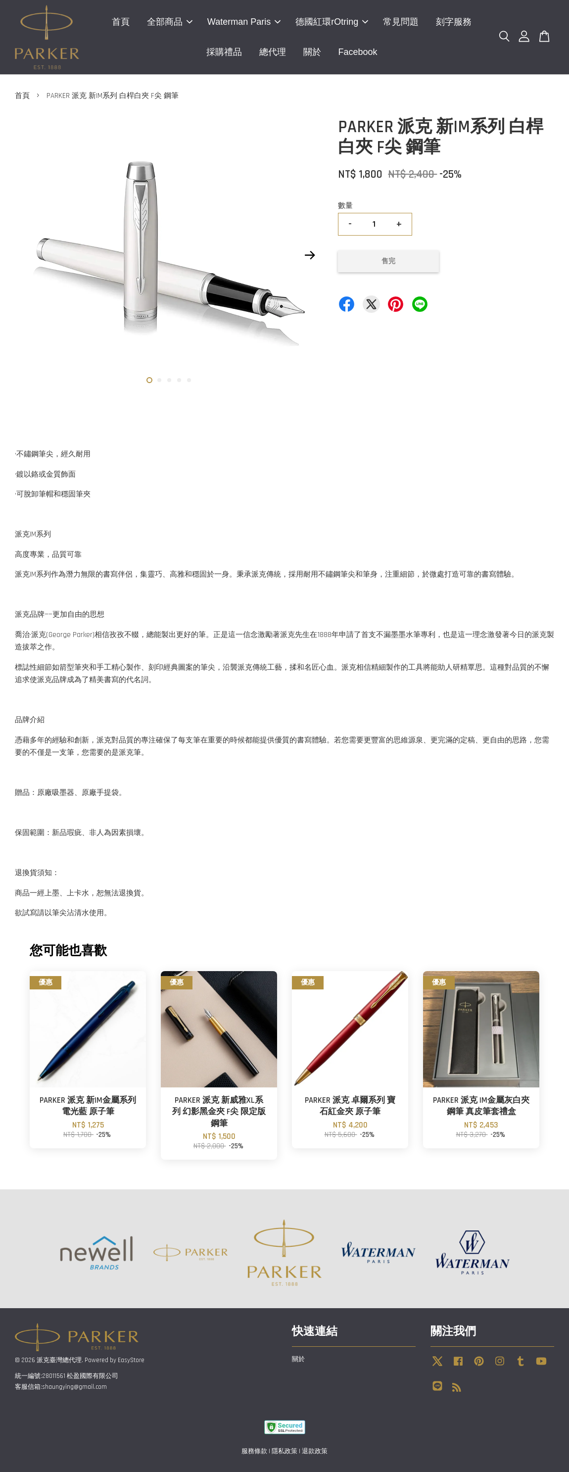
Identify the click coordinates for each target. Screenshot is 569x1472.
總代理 (272, 52)
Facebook (358, 52)
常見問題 (401, 22)
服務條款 (254, 1451)
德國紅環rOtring (331, 22)
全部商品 (169, 22)
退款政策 (315, 1451)
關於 (312, 52)
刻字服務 (454, 22)
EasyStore (131, 1360)
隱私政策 (284, 1451)
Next (309, 255)
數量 (345, 205)
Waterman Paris (244, 22)
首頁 (121, 22)
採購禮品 (224, 52)
